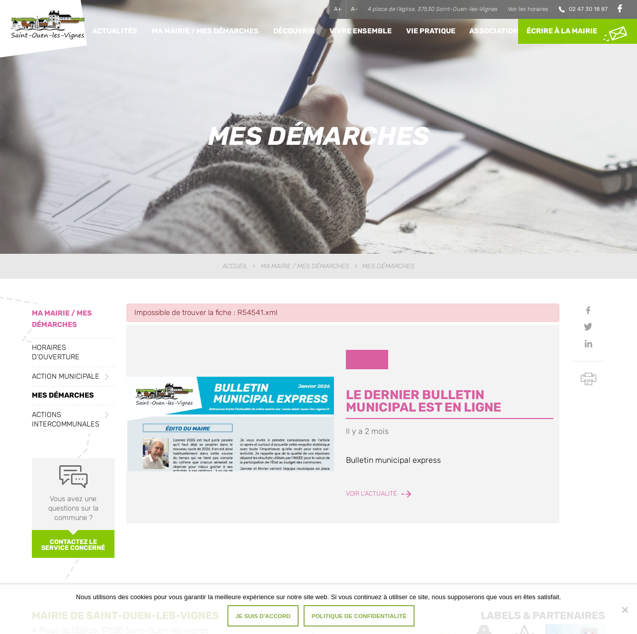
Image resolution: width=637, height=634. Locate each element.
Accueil (235, 266)
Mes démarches (63, 395)
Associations (496, 31)
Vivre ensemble (360, 31)
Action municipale (66, 376)
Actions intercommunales (66, 419)
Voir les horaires (528, 8)
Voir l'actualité (378, 493)
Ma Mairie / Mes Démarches (205, 31)
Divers (367, 359)
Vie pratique (430, 31)
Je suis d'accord (263, 616)
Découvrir (294, 31)
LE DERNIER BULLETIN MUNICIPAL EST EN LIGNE (423, 401)
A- (354, 8)
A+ (337, 8)
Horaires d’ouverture (56, 352)
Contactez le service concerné (73, 545)
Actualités (114, 31)
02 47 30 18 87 (588, 8)
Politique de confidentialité (359, 616)
